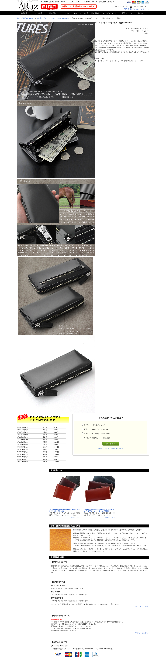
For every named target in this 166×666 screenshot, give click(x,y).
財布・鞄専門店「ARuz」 (26, 18)
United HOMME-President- (60, 18)
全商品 (38, 18)
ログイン (146, 9)
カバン (66, 13)
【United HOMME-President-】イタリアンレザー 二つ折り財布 (64, 510)
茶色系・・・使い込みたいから (95, 425)
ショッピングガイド (110, 13)
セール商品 (38, 13)
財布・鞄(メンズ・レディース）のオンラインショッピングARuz (27, 1)
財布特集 (52, 13)
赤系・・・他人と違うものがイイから (97, 434)
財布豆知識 (95, 13)
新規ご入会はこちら (135, 9)
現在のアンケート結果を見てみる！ (110, 448)
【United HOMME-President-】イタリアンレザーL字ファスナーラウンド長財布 (99, 510)
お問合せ (124, 13)
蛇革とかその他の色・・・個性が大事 (97, 438)
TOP (125, 9)
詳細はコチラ (75, 517)
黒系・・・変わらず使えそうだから (96, 429)
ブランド (46, 18)
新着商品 (24, 13)
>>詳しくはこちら (141, 606)
